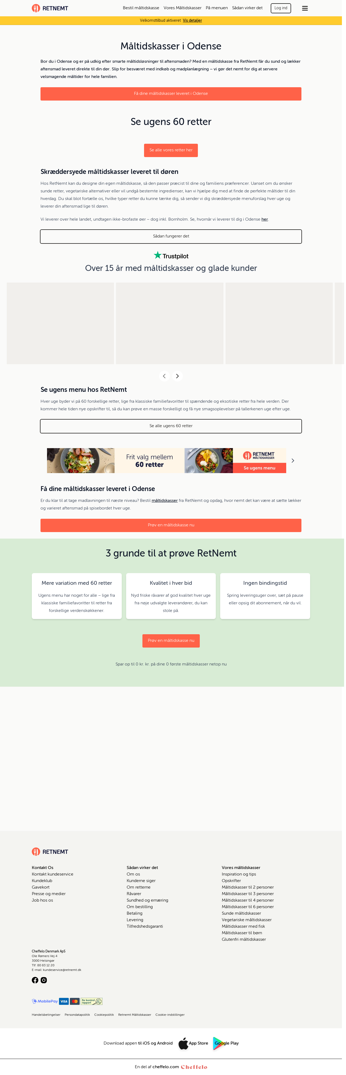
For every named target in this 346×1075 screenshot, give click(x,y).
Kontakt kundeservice (52, 874)
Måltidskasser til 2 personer (248, 887)
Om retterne (139, 887)
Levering (135, 920)
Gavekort (40, 887)
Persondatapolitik (77, 1015)
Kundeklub (42, 881)
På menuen (217, 8)
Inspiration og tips (239, 874)
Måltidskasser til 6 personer (248, 907)
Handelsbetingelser (46, 1015)
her (264, 219)
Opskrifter (231, 881)
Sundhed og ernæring (147, 900)
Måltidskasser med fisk (243, 926)
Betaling (134, 913)
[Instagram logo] (43, 980)
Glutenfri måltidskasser (244, 940)
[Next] (177, 376)
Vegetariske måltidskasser (247, 920)
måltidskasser (165, 501)
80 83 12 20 (45, 965)
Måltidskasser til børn (242, 933)
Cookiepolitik (104, 1015)
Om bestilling (140, 907)
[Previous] (164, 376)
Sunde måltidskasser (241, 913)
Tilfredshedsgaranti (145, 926)
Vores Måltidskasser (182, 8)
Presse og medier (49, 894)
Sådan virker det (247, 8)
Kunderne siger (141, 881)
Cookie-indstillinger (170, 1015)
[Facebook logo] (35, 980)
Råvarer (134, 894)
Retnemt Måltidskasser (134, 1015)
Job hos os (42, 900)
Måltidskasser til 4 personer (248, 900)
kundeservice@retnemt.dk (62, 970)
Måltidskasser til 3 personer (248, 894)
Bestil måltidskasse (141, 8)
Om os (133, 874)
